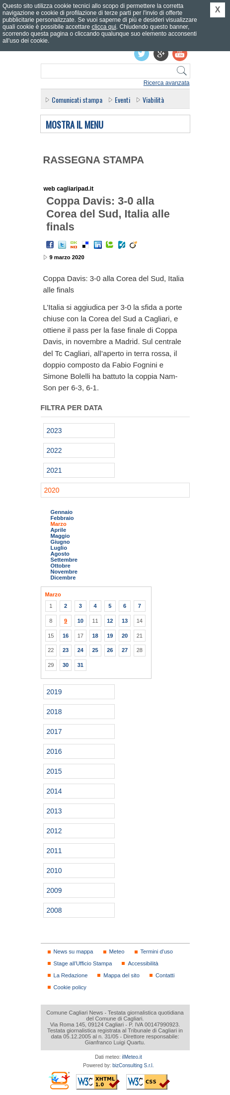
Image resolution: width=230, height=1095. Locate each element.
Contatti (164, 975)
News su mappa (73, 951)
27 (125, 650)
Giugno (60, 542)
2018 (54, 712)
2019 (54, 692)
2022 (54, 450)
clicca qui (103, 26)
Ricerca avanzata (167, 82)
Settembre (64, 560)
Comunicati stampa (77, 99)
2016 (54, 751)
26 (110, 650)
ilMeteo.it (132, 1057)
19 (110, 636)
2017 (54, 731)
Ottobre (61, 566)
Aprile (59, 530)
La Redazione (71, 975)
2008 (54, 910)
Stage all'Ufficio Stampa (83, 963)
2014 (54, 791)
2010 (54, 871)
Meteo (117, 951)
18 (95, 636)
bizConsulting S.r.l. (132, 1065)
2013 (54, 811)
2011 (54, 851)
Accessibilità (143, 963)
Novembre (64, 572)
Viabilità (153, 99)
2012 (54, 831)
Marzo (59, 524)
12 (110, 621)
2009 (54, 890)
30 (66, 665)
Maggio (60, 536)
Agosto (60, 554)
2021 (54, 470)
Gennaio (62, 512)
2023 (54, 431)
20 (125, 636)
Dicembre (63, 578)
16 (66, 636)
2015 (54, 771)
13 (125, 621)
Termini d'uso (157, 951)
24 (80, 650)
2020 (52, 490)
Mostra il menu (74, 125)
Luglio (59, 548)
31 (80, 665)
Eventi (122, 99)
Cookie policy (70, 987)
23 (66, 650)
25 (95, 650)
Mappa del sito (121, 975)
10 (80, 621)
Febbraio (62, 518)
